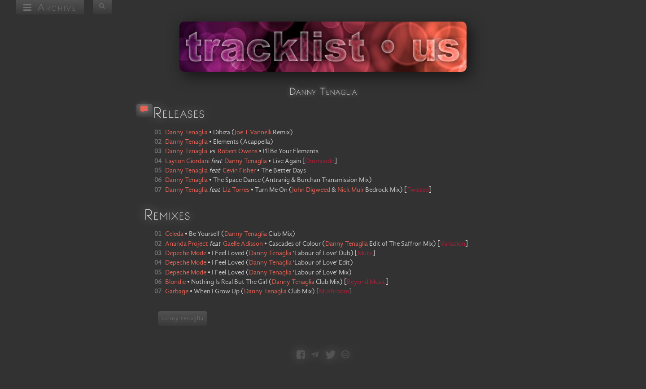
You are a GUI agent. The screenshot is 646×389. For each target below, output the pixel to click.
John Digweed (311, 190)
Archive (50, 7)
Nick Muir (350, 190)
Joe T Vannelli (253, 132)
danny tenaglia (183, 318)
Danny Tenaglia (245, 234)
